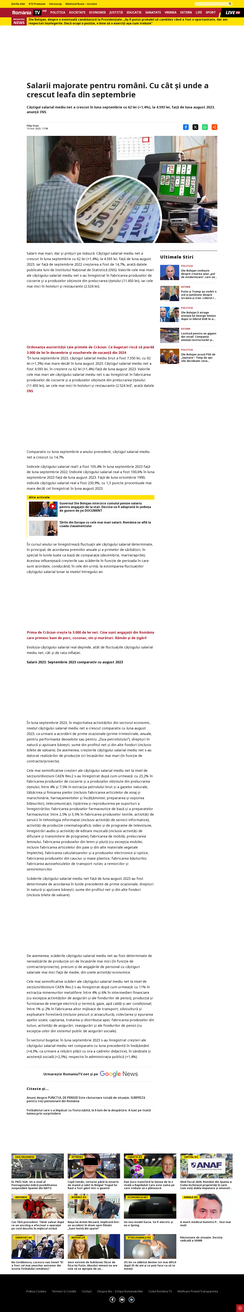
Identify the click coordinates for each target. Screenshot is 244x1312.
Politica (57, 12)
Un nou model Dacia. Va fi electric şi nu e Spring (148, 1224)
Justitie (116, 12)
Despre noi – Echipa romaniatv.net (120, 1291)
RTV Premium (37, 4)
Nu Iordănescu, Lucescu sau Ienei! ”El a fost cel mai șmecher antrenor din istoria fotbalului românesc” (37, 1265)
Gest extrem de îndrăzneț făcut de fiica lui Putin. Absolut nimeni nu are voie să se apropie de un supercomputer (92, 1265)
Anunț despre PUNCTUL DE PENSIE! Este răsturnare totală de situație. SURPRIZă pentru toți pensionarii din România (86, 1099)
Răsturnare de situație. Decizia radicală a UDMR (201, 1239)
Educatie (134, 12)
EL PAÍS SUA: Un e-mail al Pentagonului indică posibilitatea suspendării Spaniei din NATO (34, 1185)
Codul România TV (160, 1291)
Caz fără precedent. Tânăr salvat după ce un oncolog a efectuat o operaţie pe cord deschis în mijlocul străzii (37, 1225)
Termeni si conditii (64, 1291)
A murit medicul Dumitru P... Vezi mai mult (205, 1224)
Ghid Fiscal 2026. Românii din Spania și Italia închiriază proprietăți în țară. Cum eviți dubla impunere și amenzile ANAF (206, 1185)
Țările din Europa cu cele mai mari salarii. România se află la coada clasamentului (105, 524)
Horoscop (55, 4)
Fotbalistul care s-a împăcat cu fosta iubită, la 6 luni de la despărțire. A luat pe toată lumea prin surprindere (89, 1112)
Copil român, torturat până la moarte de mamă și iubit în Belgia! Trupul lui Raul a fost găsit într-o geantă (93, 1185)
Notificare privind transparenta (198, 1291)
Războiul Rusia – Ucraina (81, 4)
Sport (211, 12)
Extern (186, 12)
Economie (97, 12)
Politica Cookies (36, 1291)
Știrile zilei (18, 4)
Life (199, 12)
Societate (77, 12)
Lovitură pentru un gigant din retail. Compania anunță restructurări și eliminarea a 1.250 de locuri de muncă (198, 336)
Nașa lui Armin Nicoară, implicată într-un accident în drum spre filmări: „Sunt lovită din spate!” (94, 1225)
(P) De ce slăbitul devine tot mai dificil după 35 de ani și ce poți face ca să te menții (150, 1265)
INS (30, 391)
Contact (87, 1291)
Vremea (171, 12)
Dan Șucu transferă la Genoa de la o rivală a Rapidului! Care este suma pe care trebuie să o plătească (149, 1185)
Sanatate (153, 12)
